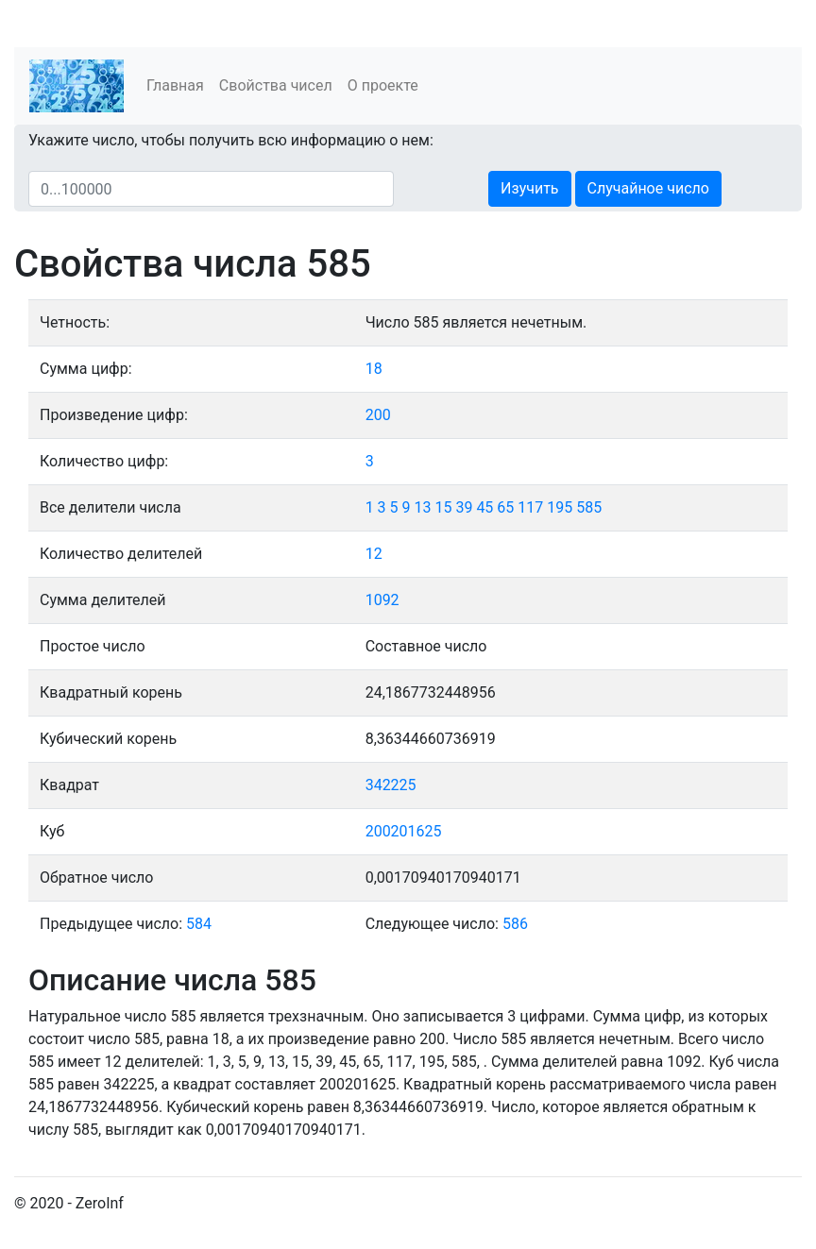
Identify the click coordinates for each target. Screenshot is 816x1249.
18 (374, 369)
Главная (175, 85)
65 (505, 507)
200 (378, 415)
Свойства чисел (275, 85)
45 (484, 507)
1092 (383, 600)
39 (463, 507)
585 (589, 507)
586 (515, 924)
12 (374, 554)
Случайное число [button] (648, 188)
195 (559, 507)
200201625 (404, 831)
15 (442, 507)
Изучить (529, 188)
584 (199, 924)
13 (423, 507)
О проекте (383, 85)
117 (530, 507)
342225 (391, 785)
